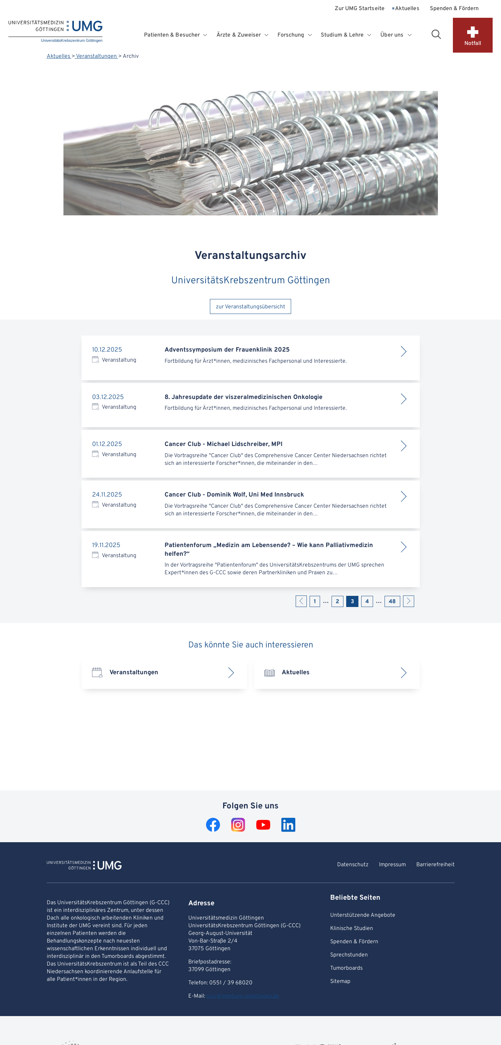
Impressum (392, 864)
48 (392, 601)
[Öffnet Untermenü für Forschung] (310, 35)
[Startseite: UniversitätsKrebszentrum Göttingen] (55, 32)
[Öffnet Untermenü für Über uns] (410, 35)
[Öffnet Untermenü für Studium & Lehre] (369, 35)
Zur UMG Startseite (359, 9)
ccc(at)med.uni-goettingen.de (242, 996)
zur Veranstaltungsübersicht (250, 306)
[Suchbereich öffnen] (436, 34)
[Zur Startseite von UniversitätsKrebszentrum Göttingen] (84, 866)
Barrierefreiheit (435, 864)
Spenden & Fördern (454, 9)
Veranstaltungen (96, 56)
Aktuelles (407, 9)
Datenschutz (353, 864)
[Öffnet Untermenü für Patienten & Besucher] (206, 35)
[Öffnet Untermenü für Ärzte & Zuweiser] (267, 35)
